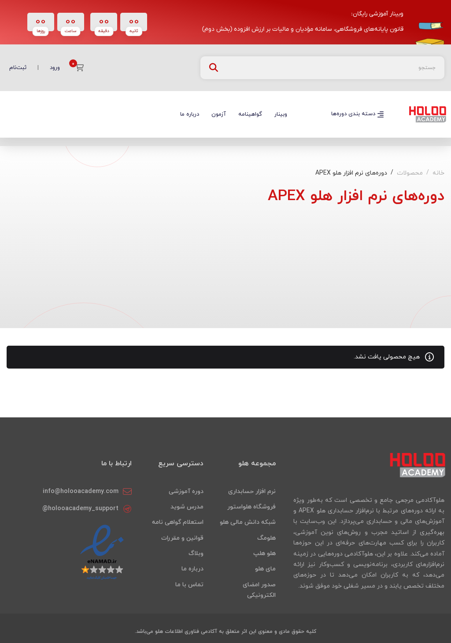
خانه (438, 173)
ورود (55, 68)
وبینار (280, 114)
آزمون (218, 114)
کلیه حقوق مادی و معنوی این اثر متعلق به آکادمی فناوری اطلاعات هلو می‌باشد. (225, 631)
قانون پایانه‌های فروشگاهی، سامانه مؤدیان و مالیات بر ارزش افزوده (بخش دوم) (302, 29)
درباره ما (189, 114)
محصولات (410, 173)
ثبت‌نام (17, 68)
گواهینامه (250, 114)
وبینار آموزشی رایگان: (377, 14)
